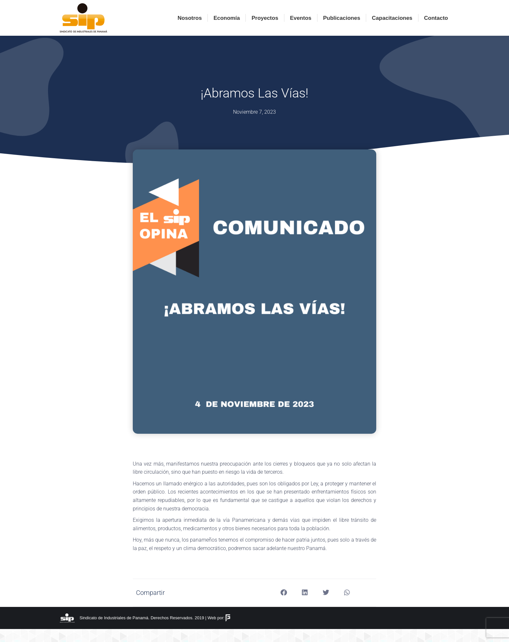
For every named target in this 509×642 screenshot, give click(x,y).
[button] (284, 605)
